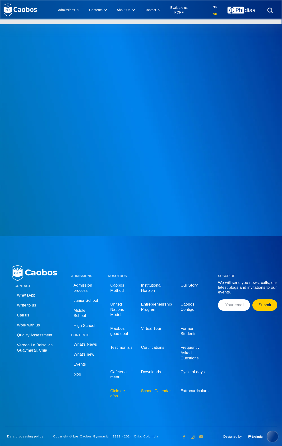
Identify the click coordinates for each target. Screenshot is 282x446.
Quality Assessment (34, 335)
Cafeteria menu (118, 374)
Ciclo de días (117, 393)
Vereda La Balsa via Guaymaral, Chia (35, 348)
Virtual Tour (151, 328)
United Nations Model (117, 309)
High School (84, 325)
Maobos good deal (119, 331)
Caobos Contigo (187, 307)
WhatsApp (26, 295)
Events (80, 364)
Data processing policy (25, 436)
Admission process (83, 288)
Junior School (86, 300)
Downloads (151, 372)
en (215, 13)
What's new (84, 354)
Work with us (28, 325)
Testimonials (121, 347)
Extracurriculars (194, 391)
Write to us (26, 305)
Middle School (80, 313)
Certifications (152, 347)
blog (77, 374)
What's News (85, 344)
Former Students (188, 331)
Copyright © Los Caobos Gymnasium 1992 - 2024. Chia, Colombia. (106, 436)
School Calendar (156, 391)
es (215, 6)
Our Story (189, 285)
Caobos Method (117, 288)
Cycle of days (192, 372)
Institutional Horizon (151, 288)
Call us (23, 315)
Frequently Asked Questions (189, 352)
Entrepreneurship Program (156, 307)
